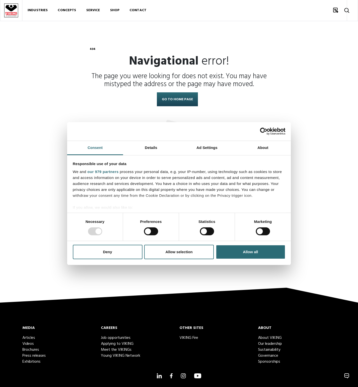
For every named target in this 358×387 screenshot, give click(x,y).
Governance (268, 355)
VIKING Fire (188, 338)
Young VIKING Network (120, 355)
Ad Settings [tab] (206, 147)
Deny (107, 252)
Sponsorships (269, 361)
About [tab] (263, 147)
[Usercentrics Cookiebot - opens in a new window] (263, 131)
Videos (28, 344)
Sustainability (269, 350)
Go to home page (177, 99)
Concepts (67, 11)
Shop (115, 11)
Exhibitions (31, 361)
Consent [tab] (95, 147)
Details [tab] (151, 147)
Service (93, 11)
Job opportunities (116, 338)
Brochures (30, 350)
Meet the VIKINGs (116, 350)
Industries (38, 11)
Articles (28, 338)
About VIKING (270, 338)
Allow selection (178, 252)
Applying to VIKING (117, 344)
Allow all (250, 252)
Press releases (34, 355)
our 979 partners (103, 171)
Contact (138, 11)
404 (92, 49)
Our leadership (270, 344)
